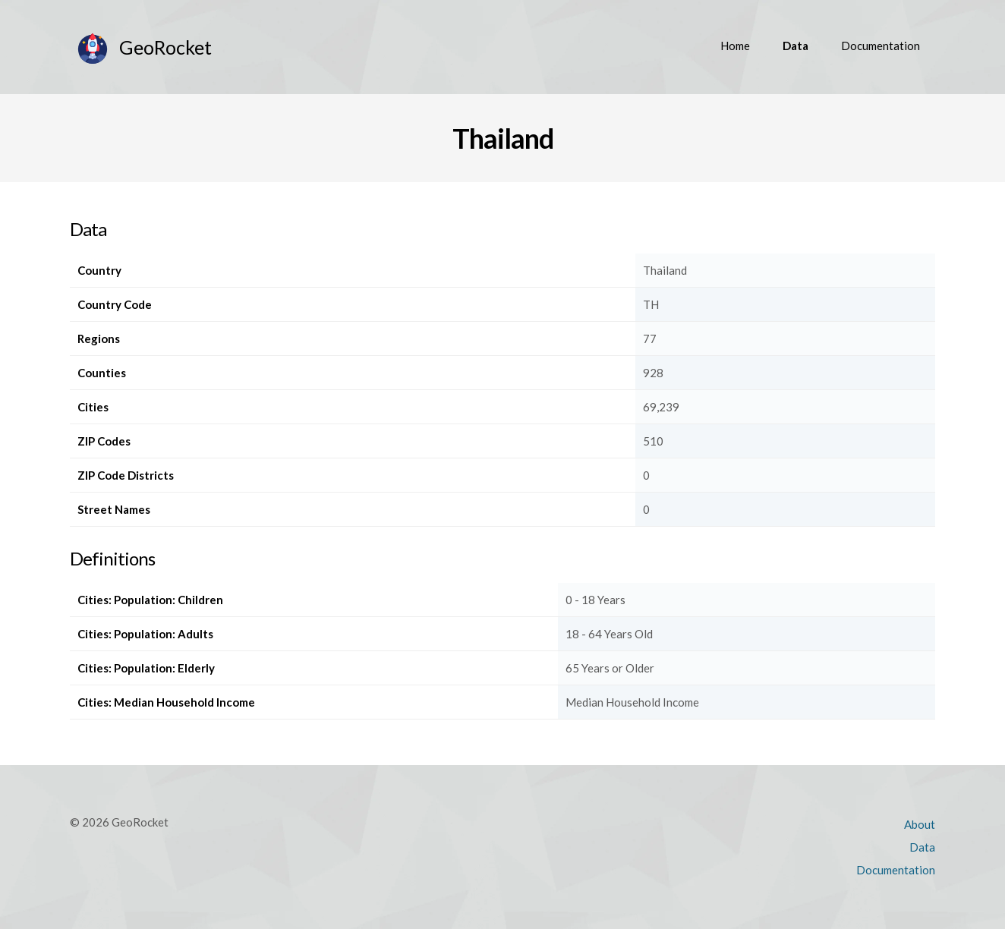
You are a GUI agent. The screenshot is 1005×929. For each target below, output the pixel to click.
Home (735, 45)
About (919, 824)
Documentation (880, 45)
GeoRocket (165, 47)
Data (795, 45)
